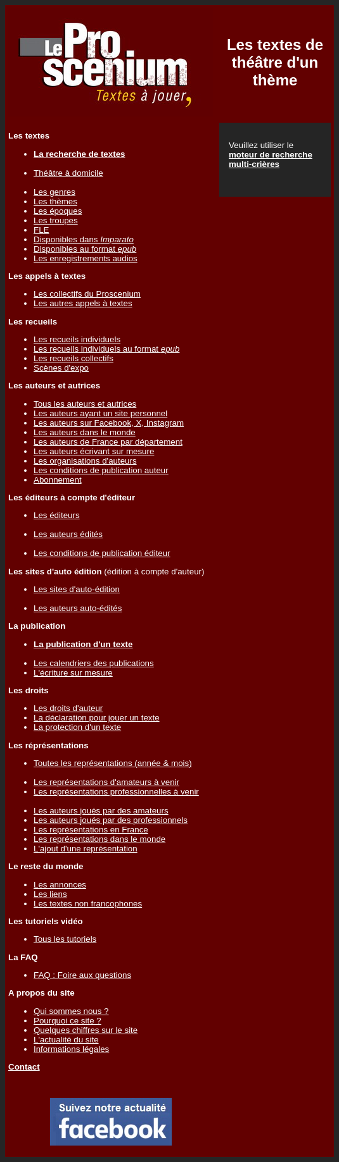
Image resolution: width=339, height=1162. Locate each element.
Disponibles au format (85, 249)
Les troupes (56, 220)
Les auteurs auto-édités (78, 608)
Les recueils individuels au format (106, 349)
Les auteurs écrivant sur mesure (94, 451)
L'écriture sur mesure (73, 672)
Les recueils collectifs (73, 358)
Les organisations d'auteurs (85, 461)
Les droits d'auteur (68, 708)
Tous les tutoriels (65, 939)
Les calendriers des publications (94, 663)
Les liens (50, 894)
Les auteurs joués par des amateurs (101, 810)
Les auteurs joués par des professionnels (111, 820)
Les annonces (60, 884)
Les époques (58, 211)
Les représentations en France (91, 829)
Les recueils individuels (77, 339)
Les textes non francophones (88, 903)
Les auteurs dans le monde (85, 432)
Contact (24, 1067)
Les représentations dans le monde (99, 839)
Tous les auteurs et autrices (85, 404)
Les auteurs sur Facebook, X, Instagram (109, 423)
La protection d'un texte (77, 727)
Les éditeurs (57, 515)
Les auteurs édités (68, 534)
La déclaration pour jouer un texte (97, 717)
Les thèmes (55, 201)
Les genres (54, 192)
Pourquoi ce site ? (67, 1020)
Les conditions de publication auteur (101, 470)
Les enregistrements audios (86, 258)
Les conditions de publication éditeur (102, 553)
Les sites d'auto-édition (77, 589)
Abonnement (58, 480)
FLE (41, 230)
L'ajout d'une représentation (86, 848)
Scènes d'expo (61, 368)
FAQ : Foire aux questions (82, 975)
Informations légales (71, 1049)
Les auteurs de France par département (108, 442)
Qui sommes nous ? (71, 1011)
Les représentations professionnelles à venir (116, 791)
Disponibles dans (84, 239)
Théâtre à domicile (68, 173)
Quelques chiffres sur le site (86, 1030)
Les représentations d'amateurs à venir (106, 782)
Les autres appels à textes (83, 303)
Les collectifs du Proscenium (87, 294)
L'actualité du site (66, 1039)
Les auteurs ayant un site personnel (100, 413)
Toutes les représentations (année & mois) (113, 763)
